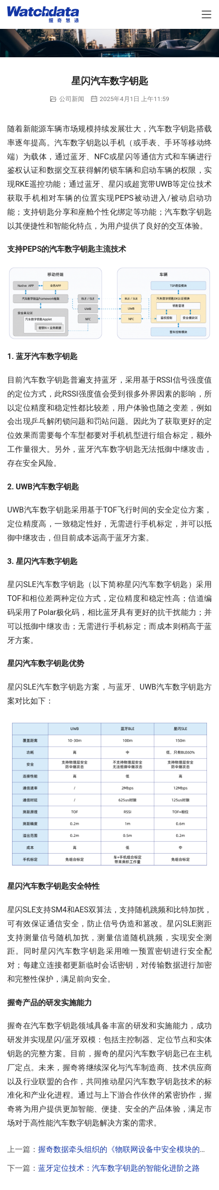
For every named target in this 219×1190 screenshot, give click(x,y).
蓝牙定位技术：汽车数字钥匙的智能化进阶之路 (119, 1168)
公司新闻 (71, 98)
